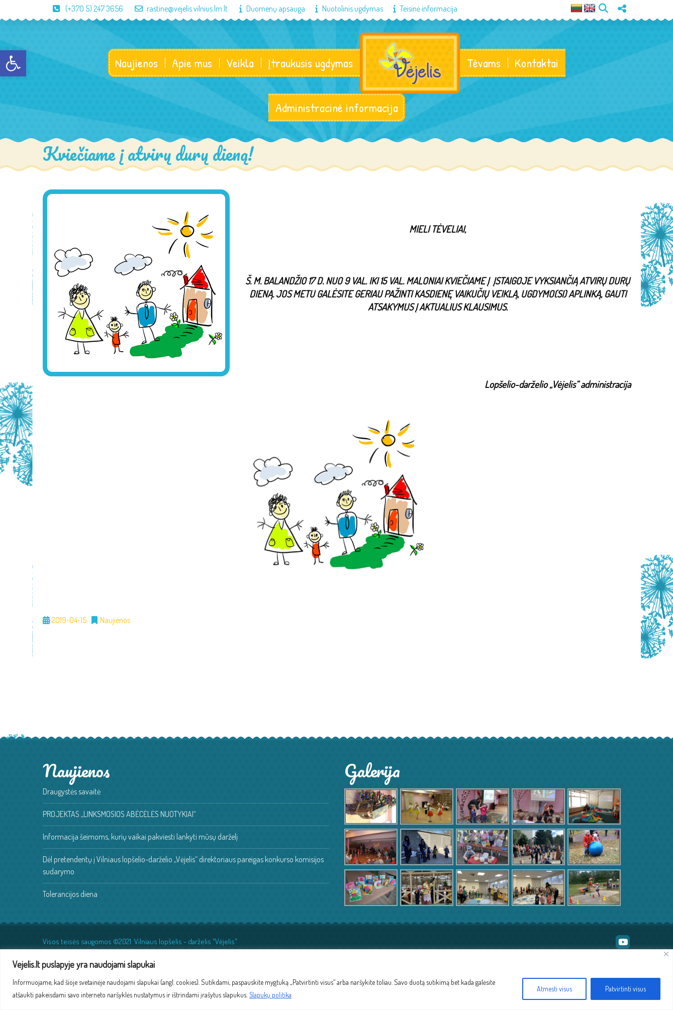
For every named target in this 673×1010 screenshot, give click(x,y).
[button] (13, 63)
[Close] (666, 954)
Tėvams (484, 63)
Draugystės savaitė (72, 792)
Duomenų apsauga (267, 9)
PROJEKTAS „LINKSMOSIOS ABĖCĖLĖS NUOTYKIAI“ (119, 815)
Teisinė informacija (420, 9)
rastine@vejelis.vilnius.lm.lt (176, 9)
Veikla (239, 63)
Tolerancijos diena (70, 895)
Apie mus (191, 63)
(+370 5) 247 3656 (83, 9)
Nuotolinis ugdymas (344, 9)
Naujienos (136, 63)
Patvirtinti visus (625, 988)
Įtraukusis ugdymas (309, 63)
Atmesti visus (554, 988)
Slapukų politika (271, 994)
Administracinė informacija (336, 108)
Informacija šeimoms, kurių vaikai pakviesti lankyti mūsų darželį (140, 838)
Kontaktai (537, 63)
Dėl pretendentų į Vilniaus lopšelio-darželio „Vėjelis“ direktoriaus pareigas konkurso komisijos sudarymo (183, 866)
